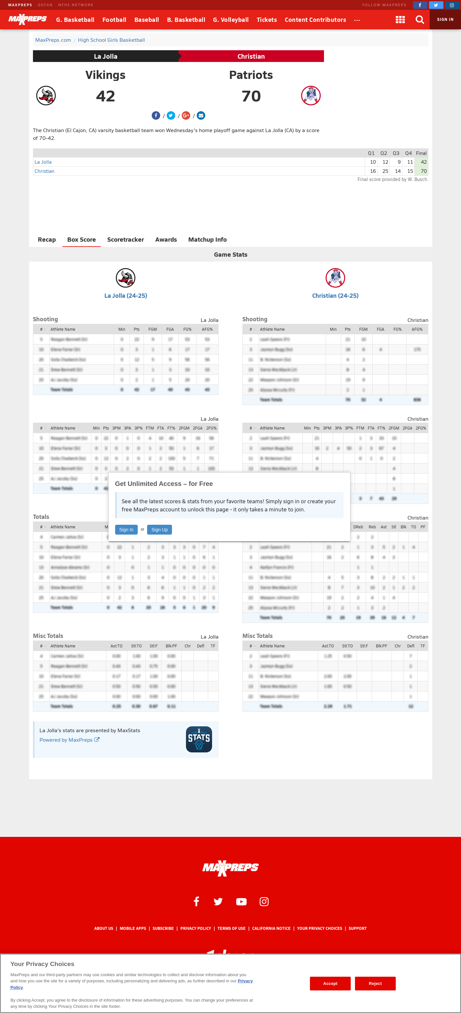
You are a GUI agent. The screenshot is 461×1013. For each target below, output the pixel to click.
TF (213, 645)
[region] (230, 983)
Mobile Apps (133, 928)
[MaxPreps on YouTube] (241, 901)
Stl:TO (136, 645)
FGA (170, 329)
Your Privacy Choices (319, 928)
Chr (188, 645)
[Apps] (400, 19)
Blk (403, 526)
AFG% (207, 329)
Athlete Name (63, 329)
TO (413, 526)
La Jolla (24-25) (125, 295)
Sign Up (159, 529)
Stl (394, 526)
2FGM (184, 428)
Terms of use (232, 928)
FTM (150, 428)
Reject (375, 983)
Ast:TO (116, 645)
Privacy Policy (195, 928)
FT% (171, 428)
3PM (116, 428)
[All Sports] (357, 19)
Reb (372, 526)
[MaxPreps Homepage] (230, 868)
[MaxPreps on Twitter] (436, 5)
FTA (160, 428)
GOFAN (45, 4)
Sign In (126, 529)
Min (121, 329)
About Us (103, 928)
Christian (251, 56)
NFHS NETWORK (76, 4)
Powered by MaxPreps (69, 739)
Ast (384, 526)
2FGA (198, 428)
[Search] (420, 19)
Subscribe (163, 928)
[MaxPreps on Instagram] (452, 5)
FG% (187, 329)
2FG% (211, 428)
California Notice (271, 928)
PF (423, 526)
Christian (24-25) (335, 295)
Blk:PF (171, 645)
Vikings (105, 74)
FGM (152, 329)
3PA (127, 428)
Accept (330, 983)
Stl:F (154, 645)
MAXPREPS (20, 4)
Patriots (251, 74)
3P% (138, 428)
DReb (358, 526)
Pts (137, 329)
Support (358, 928)
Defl (200, 645)
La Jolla (105, 56)
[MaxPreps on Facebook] (420, 5)
